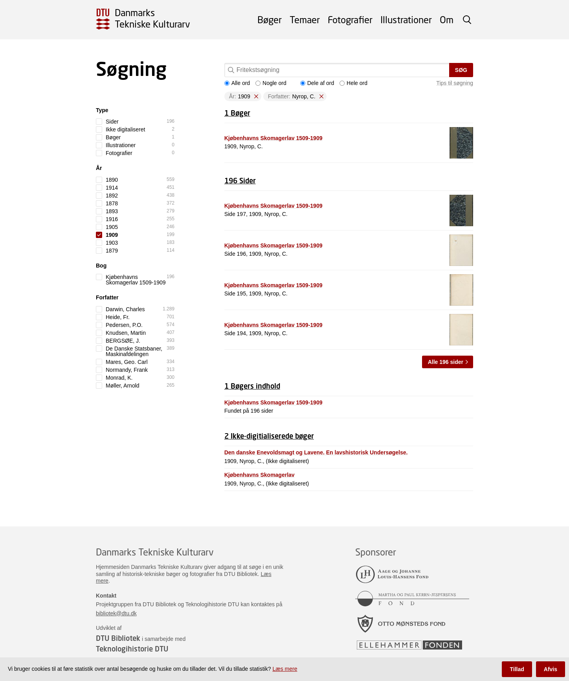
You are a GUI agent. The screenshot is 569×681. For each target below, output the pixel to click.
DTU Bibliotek (118, 638)
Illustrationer (406, 19)
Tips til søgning (454, 83)
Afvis (550, 669)
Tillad (517, 669)
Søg (461, 70)
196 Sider (240, 180)
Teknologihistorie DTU (132, 648)
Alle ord (237, 83)
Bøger (269, 19)
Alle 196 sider (445, 362)
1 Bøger (237, 113)
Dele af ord (317, 83)
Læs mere (284, 669)
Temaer (305, 19)
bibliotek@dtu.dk (116, 613)
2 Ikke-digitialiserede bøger (269, 436)
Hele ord (353, 83)
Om (446, 19)
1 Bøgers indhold (252, 386)
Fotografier (350, 19)
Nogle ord (270, 83)
